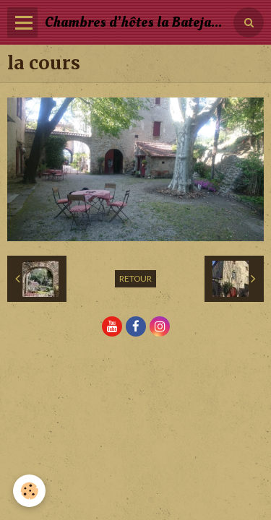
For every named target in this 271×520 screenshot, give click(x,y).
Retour (135, 278)
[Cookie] (29, 490)
